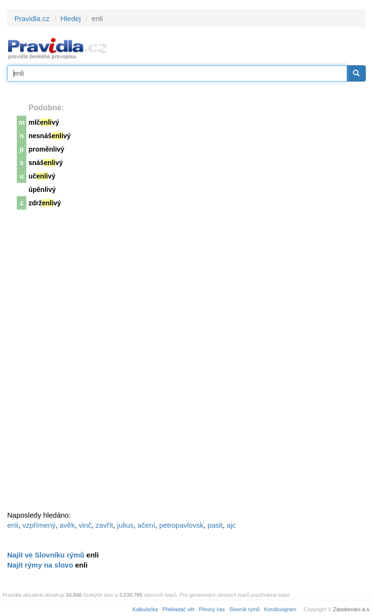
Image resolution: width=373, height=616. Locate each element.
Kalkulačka (145, 609)
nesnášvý (49, 136)
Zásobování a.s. (352, 609)
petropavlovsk (181, 525)
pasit (215, 525)
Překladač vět (179, 609)
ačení (146, 525)
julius (125, 525)
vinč (85, 525)
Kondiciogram (280, 609)
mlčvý (43, 122)
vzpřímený (39, 525)
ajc (231, 525)
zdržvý (44, 203)
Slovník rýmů (244, 609)
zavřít (104, 525)
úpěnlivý (42, 189)
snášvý (45, 162)
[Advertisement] (79, 363)
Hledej (70, 18)
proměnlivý (46, 149)
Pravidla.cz (31, 18)
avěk (67, 525)
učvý (41, 176)
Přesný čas (212, 609)
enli (12, 525)
